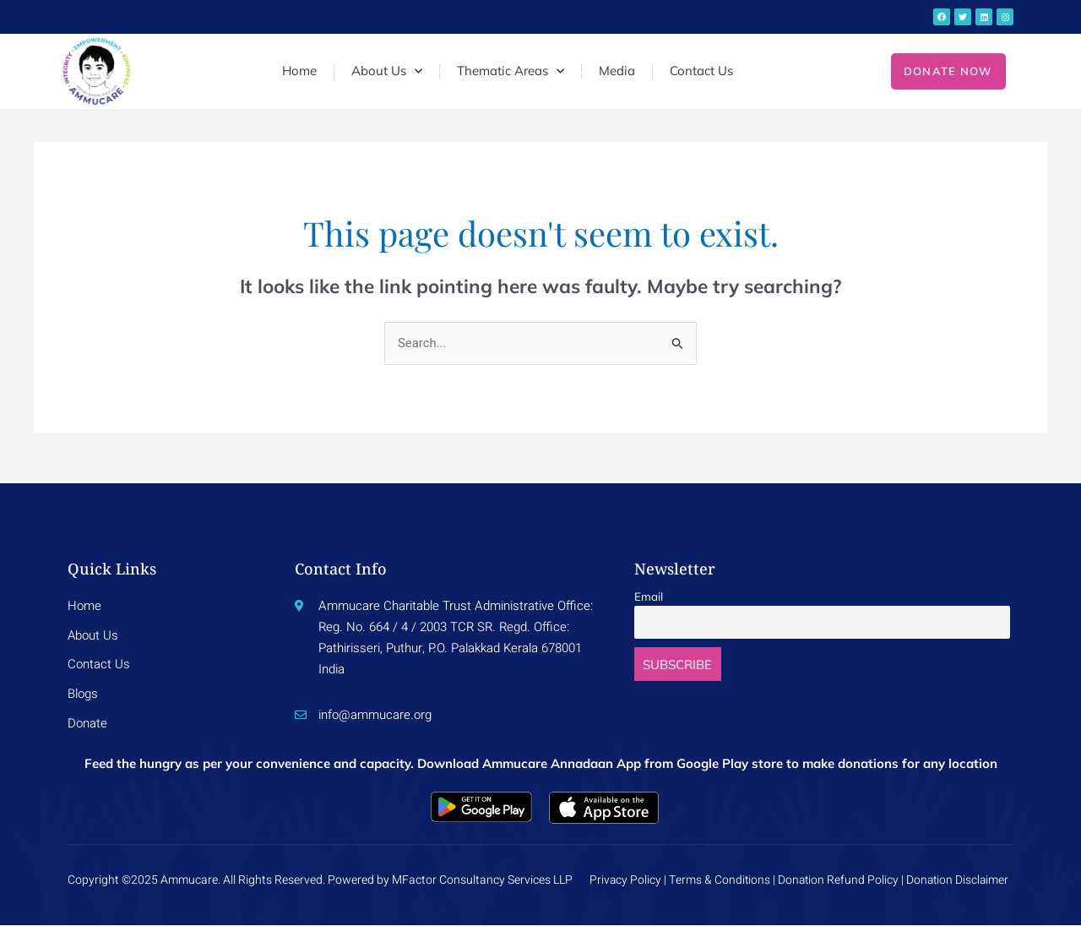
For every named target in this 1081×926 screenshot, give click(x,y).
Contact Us (701, 71)
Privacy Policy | (624, 881)
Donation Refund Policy (835, 881)
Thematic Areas (510, 71)
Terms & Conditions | (719, 881)
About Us (386, 71)
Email (648, 596)
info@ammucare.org (375, 715)
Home (299, 71)
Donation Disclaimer (958, 881)
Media (617, 71)
